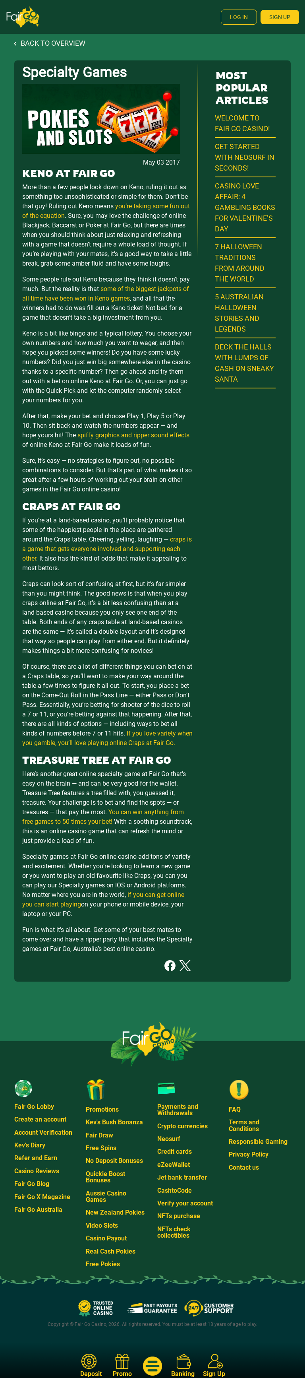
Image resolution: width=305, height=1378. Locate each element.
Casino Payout (106, 1238)
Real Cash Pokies (110, 1251)
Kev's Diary (29, 1145)
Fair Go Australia (38, 1209)
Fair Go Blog (31, 1184)
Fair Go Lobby (34, 1106)
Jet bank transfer (182, 1177)
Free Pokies (103, 1264)
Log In (239, 17)
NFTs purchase (178, 1216)
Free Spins (101, 1148)
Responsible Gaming (258, 1141)
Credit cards (174, 1151)
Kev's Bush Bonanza (114, 1122)
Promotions (102, 1109)
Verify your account (185, 1203)
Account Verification (43, 1132)
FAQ (235, 1109)
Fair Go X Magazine (42, 1197)
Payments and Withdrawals (177, 1110)
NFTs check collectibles (174, 1232)
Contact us (244, 1167)
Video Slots (102, 1225)
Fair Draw (99, 1135)
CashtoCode (174, 1190)
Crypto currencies (182, 1126)
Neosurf (168, 1139)
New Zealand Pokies (115, 1212)
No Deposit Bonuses (114, 1161)
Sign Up (279, 17)
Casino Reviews (36, 1171)
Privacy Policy (248, 1154)
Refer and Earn (35, 1158)
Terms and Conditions (244, 1125)
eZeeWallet (173, 1164)
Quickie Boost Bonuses (105, 1177)
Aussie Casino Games (106, 1196)
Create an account (40, 1119)
